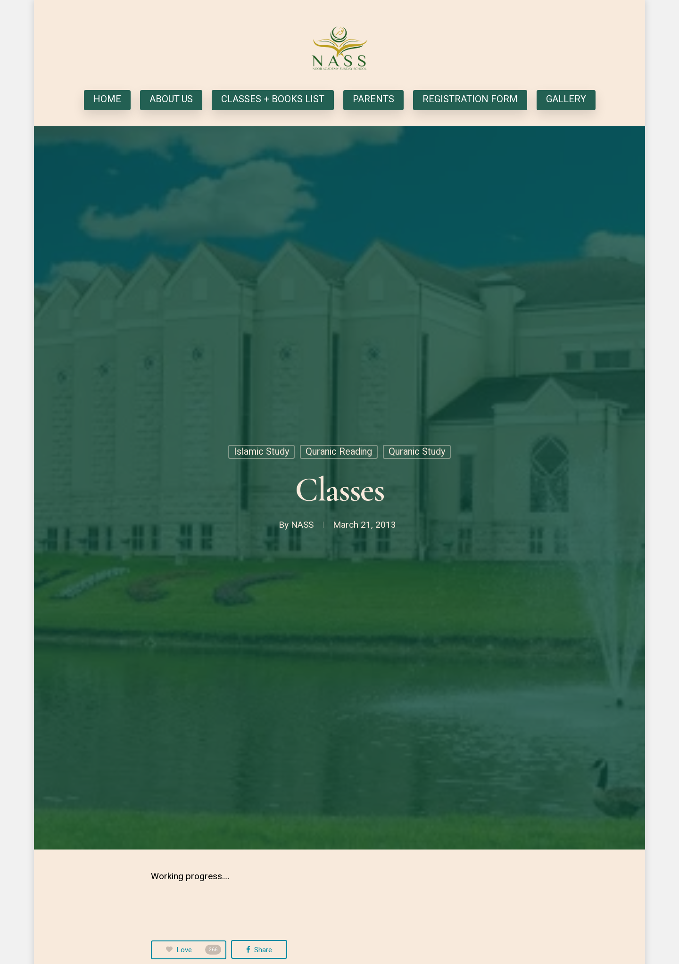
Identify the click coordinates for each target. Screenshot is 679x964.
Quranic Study (417, 451)
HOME (107, 100)
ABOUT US (171, 100)
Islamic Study (261, 451)
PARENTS (373, 100)
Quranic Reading (339, 451)
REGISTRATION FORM (470, 100)
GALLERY (566, 100)
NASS (302, 524)
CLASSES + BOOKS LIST (272, 100)
